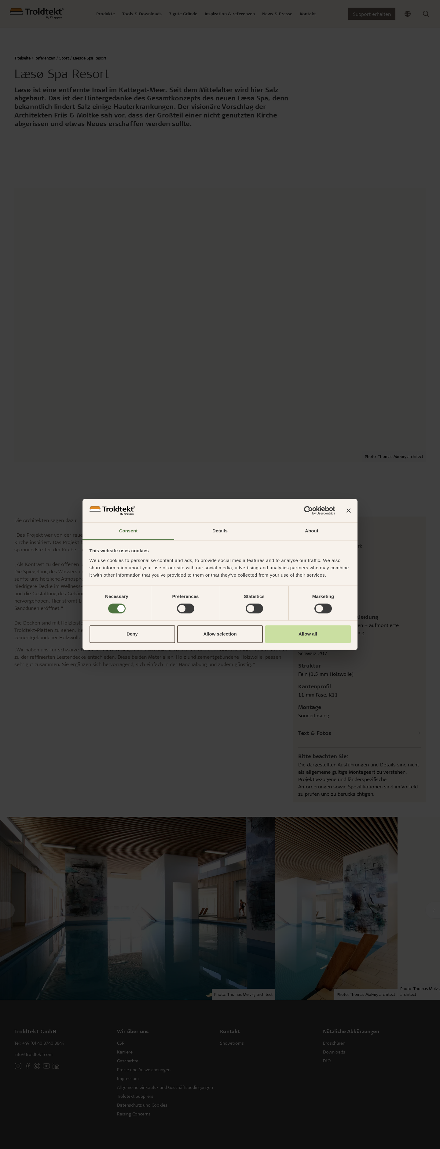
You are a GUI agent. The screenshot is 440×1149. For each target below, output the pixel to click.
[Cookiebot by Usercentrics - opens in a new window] (308, 510)
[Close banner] (348, 511)
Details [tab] (220, 530)
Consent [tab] (128, 530)
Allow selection (220, 633)
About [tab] (311, 530)
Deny (132, 633)
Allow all (308, 633)
